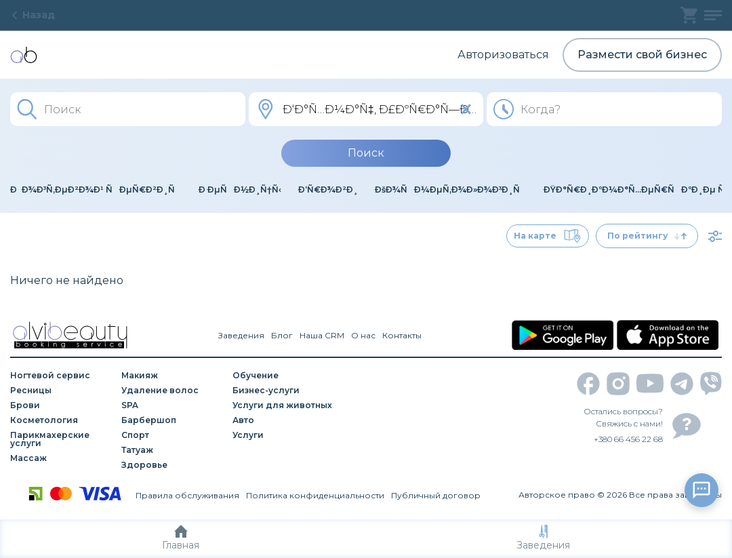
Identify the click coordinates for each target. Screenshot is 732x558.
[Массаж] (61, 458)
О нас (363, 335)
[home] (23, 55)
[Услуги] (283, 435)
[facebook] (588, 383)
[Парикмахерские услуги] (61, 439)
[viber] (711, 383)
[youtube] (650, 383)
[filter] (715, 236)
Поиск (366, 152)
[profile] (713, 15)
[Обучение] (283, 376)
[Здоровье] (172, 465)
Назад (32, 15)
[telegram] (681, 383)
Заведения (543, 538)
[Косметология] (61, 420)
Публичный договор (436, 495)
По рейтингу (647, 236)
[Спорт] (172, 435)
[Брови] (61, 405)
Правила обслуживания (187, 495)
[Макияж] (172, 376)
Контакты (402, 335)
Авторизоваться (503, 54)
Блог (282, 335)
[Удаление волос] (172, 390)
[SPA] (172, 405)
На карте (548, 236)
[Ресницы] (61, 390)
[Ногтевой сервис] (61, 376)
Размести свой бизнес (642, 54)
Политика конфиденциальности (315, 495)
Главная (180, 538)
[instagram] (618, 383)
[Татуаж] (172, 450)
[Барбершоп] (172, 420)
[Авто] (283, 420)
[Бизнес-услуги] (283, 390)
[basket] (688, 15)
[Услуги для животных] (283, 405)
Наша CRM (322, 335)
